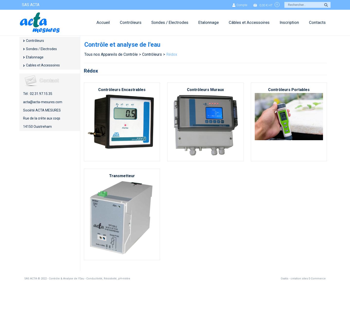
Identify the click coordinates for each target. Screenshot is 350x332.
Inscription (289, 22)
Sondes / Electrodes (169, 22)
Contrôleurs (130, 22)
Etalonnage (208, 22)
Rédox (171, 54)
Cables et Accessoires (43, 65)
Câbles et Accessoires (249, 22)
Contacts (317, 22)
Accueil (103, 22)
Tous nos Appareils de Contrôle (111, 54)
